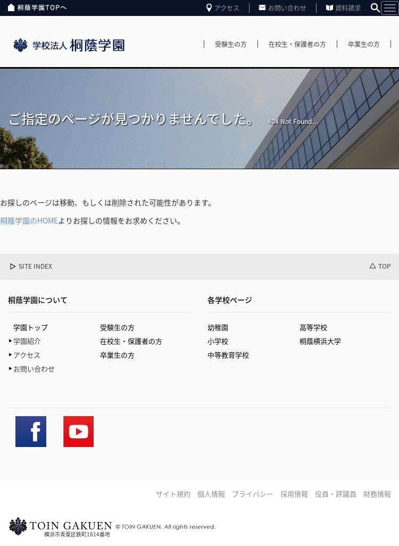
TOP (384, 266)
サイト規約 (173, 494)
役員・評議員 (335, 494)
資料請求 (348, 8)
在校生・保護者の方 (297, 44)
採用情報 (294, 494)
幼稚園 (217, 327)
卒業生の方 (364, 44)
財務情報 (377, 494)
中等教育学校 (228, 355)
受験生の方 (231, 44)
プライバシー (252, 494)
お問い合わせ (287, 8)
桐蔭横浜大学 (320, 341)
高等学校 (313, 327)
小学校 (217, 341)
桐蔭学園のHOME (29, 220)
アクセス (226, 8)
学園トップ (30, 327)
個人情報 (211, 494)
